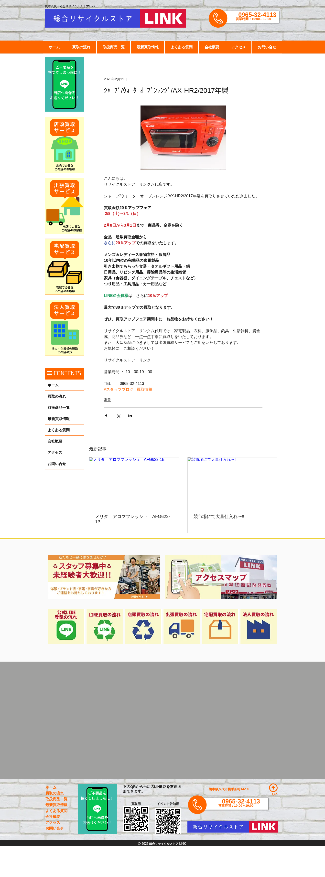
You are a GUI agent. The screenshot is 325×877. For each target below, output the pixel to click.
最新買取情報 (59, 419)
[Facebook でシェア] (106, 415)
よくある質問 (59, 430)
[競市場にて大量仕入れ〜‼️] (232, 482)
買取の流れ (57, 396)
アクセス (55, 452)
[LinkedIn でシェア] (130, 415)
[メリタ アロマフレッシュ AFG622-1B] (134, 482)
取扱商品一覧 (59, 407)
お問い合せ (57, 464)
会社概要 (55, 441)
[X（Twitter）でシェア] (118, 415)
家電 (107, 400)
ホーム (53, 385)
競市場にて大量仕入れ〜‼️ (219, 516)
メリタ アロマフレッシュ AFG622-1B (132, 519)
